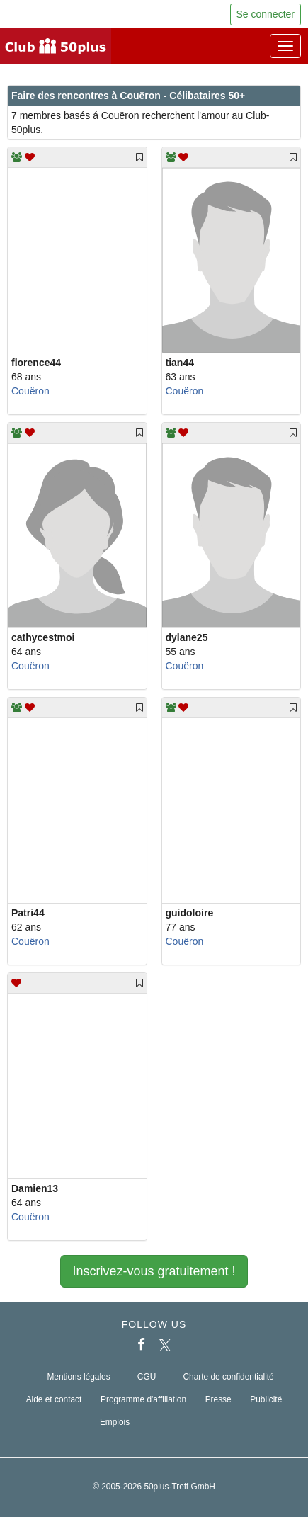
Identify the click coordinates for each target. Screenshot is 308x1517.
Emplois (115, 1422)
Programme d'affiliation (143, 1399)
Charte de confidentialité (228, 1377)
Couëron (30, 391)
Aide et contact (54, 1399)
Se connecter (265, 14)
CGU (146, 1377)
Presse (218, 1399)
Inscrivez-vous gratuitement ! (153, 1271)
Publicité (266, 1399)
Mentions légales (78, 1377)
